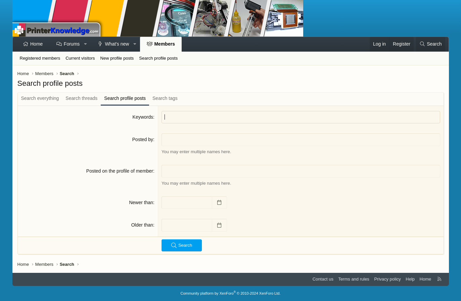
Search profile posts (158, 58)
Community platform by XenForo (231, 293)
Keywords (143, 117)
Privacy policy (387, 279)
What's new (117, 44)
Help (410, 279)
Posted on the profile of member (119, 171)
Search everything (40, 98)
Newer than (141, 202)
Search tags (165, 98)
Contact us (323, 279)
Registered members (40, 58)
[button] (86, 44)
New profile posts (117, 58)
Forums (72, 44)
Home (36, 44)
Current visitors (80, 58)
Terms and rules (353, 279)
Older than (142, 225)
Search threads (81, 98)
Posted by (142, 139)
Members (164, 44)
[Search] (430, 44)
